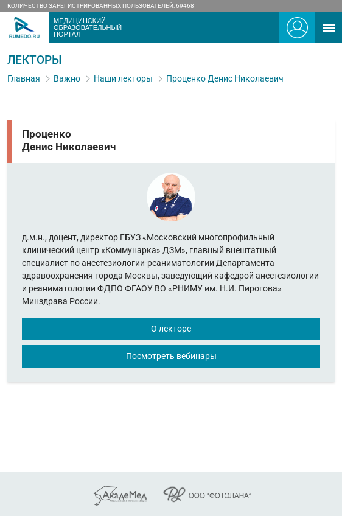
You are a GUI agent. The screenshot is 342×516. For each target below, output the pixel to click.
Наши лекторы (123, 78)
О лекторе (171, 328)
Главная (23, 78)
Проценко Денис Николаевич (225, 78)
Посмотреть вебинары (171, 356)
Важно (67, 78)
